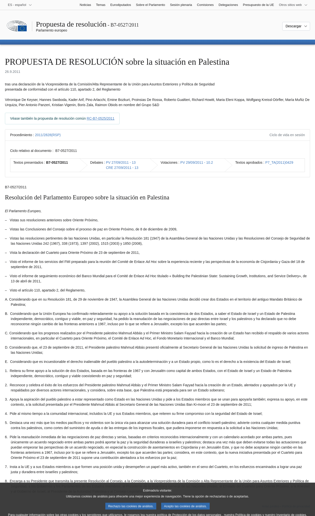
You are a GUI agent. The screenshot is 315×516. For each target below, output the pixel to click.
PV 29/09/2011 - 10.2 (196, 162)
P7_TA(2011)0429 (279, 162)
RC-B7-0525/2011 (100, 118)
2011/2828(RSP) (48, 135)
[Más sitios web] (293, 5)
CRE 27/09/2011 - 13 (122, 168)
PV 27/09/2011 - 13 (121, 162)
